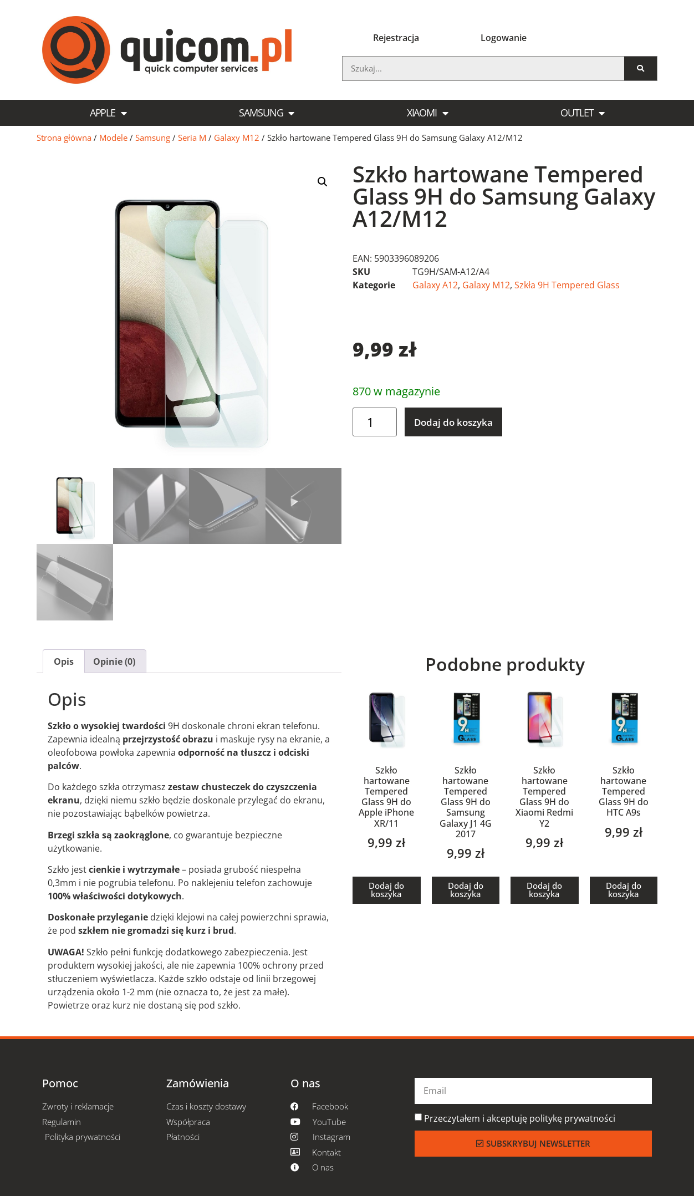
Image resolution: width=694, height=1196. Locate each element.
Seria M (192, 137)
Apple (108, 113)
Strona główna (64, 137)
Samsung (266, 113)
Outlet (582, 113)
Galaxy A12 (435, 285)
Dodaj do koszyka (453, 422)
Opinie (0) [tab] (114, 661)
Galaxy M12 (236, 137)
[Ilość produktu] (375, 422)
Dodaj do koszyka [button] (386, 889)
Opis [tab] (64, 661)
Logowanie (504, 38)
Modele (113, 137)
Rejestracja (396, 38)
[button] (323, 182)
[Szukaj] (640, 68)
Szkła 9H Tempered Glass (567, 285)
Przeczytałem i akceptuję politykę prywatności (519, 1118)
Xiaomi (427, 113)
